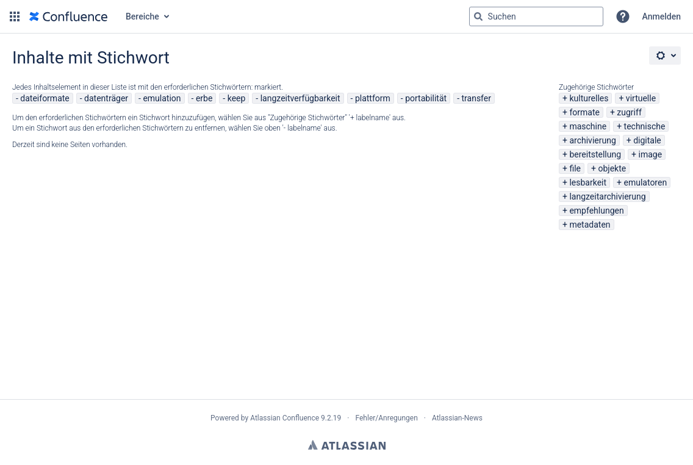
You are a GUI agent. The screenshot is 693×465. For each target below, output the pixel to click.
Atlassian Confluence (284, 418)
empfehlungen (596, 210)
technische (645, 126)
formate (584, 112)
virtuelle (641, 98)
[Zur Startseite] (68, 16)
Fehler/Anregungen (387, 418)
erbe (204, 98)
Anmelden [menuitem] (661, 16)
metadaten (589, 224)
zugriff (629, 112)
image (650, 154)
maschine (587, 126)
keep (237, 98)
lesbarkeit (587, 182)
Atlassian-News (457, 418)
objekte (612, 168)
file (575, 168)
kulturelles (588, 98)
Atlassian (347, 445)
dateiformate (44, 98)
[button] (14, 16)
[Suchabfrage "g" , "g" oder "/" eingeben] (536, 16)
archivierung (592, 140)
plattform (372, 98)
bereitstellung (595, 154)
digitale (647, 140)
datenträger (106, 98)
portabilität (426, 98)
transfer (477, 98)
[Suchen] (478, 16)
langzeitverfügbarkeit (300, 98)
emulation (162, 98)
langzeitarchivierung (607, 196)
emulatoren (645, 182)
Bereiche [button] (142, 16)
